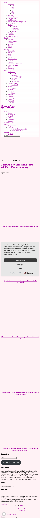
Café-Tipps (18, 76)
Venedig (14, 88)
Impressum (22, 510)
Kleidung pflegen (13, 36)
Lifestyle (6, 49)
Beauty (6, 38)
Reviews (10, 42)
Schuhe (10, 117)
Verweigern (20, 264)
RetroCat (7, 107)
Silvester (14, 31)
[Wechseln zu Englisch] (23, 134)
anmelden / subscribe (11, 462)
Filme (9, 55)
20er (13, 5)
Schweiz (10, 94)
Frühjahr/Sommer (13, 17)
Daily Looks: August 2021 (19, 129)
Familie (10, 52)
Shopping (10, 15)
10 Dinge (10, 60)
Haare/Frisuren (12, 41)
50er (13, 10)
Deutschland (11, 72)
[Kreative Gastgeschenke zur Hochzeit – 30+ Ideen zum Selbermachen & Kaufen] (20, 421)
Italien (10, 86)
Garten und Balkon (13, 65)
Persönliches (11, 51)
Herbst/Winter (12, 18)
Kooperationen (12, 126)
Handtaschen (11, 119)
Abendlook (11, 33)
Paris (13, 102)
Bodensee (14, 78)
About (6, 124)
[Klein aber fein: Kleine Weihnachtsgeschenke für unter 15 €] (20, 310)
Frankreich (11, 101)
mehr (20, 269)
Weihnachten (15, 30)
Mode (6, 2)
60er (13, 12)
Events (10, 57)
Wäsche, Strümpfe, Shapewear (17, 21)
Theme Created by (8, 514)
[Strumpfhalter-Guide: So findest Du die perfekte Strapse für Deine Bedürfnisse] (20, 366)
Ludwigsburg (15, 81)
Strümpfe (10, 116)
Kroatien (10, 89)
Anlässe (10, 25)
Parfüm (10, 47)
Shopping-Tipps (9, 122)
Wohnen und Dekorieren (15, 64)
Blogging (10, 62)
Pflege (10, 46)
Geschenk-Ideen (12, 59)
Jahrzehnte (11, 4)
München (14, 75)
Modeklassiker (12, 20)
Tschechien (11, 96)
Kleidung (10, 121)
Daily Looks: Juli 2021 (18, 130)
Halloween (15, 28)
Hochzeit (14, 26)
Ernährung (11, 68)
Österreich (11, 91)
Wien (13, 93)
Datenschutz (21, 509)
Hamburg (14, 80)
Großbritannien (12, 83)
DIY (9, 67)
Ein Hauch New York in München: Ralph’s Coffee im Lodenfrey (17, 166)
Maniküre (10, 44)
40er (13, 8)
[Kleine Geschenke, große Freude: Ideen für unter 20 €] (20, 199)
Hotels (10, 99)
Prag (13, 98)
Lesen (9, 54)
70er (13, 13)
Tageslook (11, 34)
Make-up (10, 39)
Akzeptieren (20, 260)
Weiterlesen (4, 504)
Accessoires (11, 23)
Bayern (14, 73)
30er (13, 7)
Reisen (6, 70)
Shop (5, 111)
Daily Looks (11, 127)
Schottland (15, 85)
